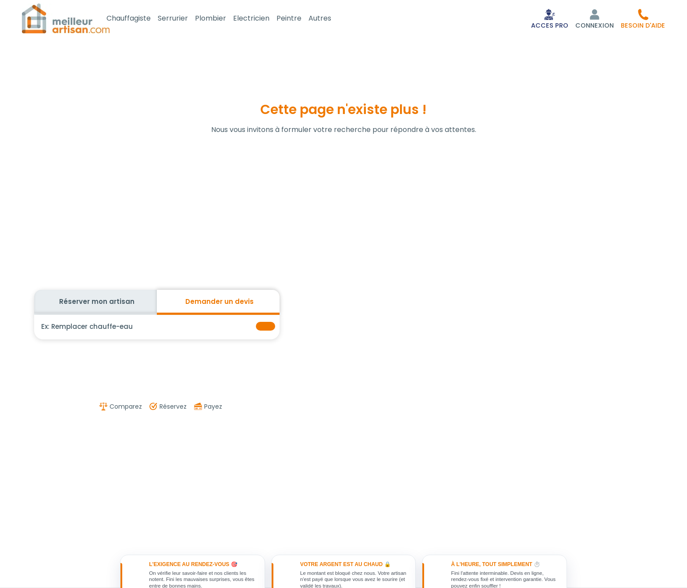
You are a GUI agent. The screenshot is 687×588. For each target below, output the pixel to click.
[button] (643, 19)
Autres (329, 19)
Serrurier (182, 19)
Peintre (298, 19)
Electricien (261, 19)
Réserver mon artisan (97, 303)
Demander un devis (219, 303)
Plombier (220, 19)
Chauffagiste (138, 19)
